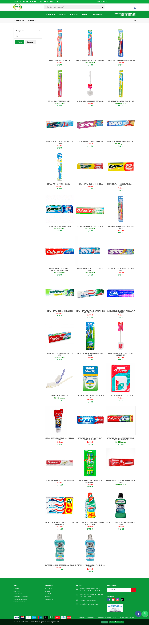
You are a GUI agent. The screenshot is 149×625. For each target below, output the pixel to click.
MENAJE (62, 14)
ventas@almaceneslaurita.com (90, 604)
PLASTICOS (49, 14)
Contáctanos (18, 594)
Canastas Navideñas (20, 599)
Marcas (18, 36)
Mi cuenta (17, 591)
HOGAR (84, 14)
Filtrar (20, 42)
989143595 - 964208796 (88, 600)
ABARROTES (96, 14)
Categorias (20, 31)
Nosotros (16, 588)
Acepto (104, 622)
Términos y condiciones (86, 618)
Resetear (30, 42)
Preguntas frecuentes (21, 596)
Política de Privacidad (116, 622)
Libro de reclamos (19, 602)
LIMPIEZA (73, 14)
